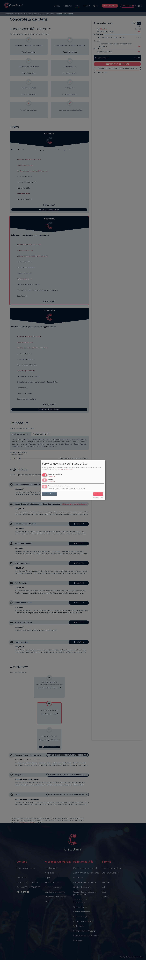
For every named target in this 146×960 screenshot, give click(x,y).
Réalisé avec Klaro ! (98, 497)
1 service (51, 476)
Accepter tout (98, 494)
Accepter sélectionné (49, 494)
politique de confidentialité (64, 469)
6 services (51, 481)
